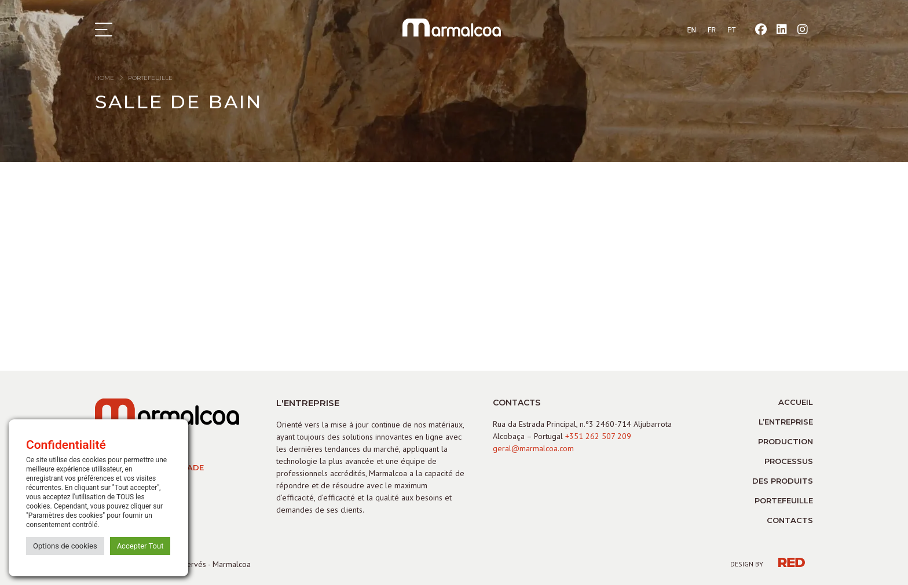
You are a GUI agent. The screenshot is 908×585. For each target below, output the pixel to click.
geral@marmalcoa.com (533, 448)
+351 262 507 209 (598, 436)
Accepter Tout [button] (140, 546)
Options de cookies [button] (65, 546)
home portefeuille (134, 78)
